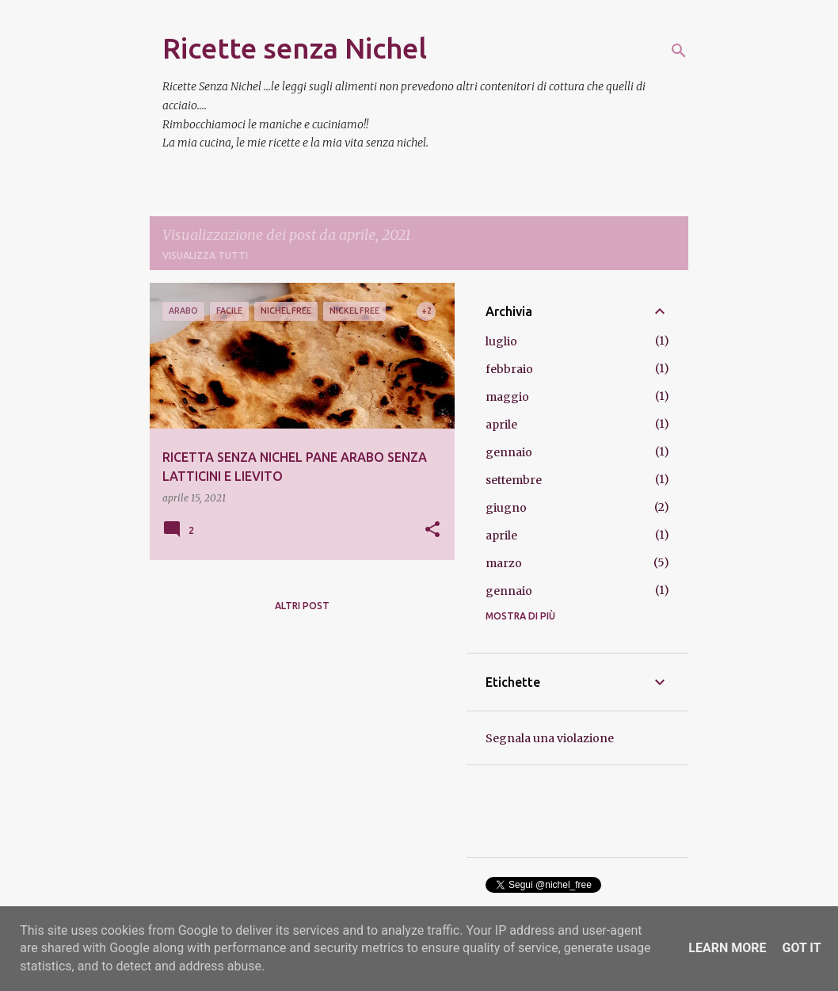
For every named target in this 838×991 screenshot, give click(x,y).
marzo (504, 563)
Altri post (302, 605)
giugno (506, 508)
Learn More (727, 947)
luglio (501, 341)
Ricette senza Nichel (294, 48)
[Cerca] (678, 51)
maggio (507, 397)
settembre (514, 480)
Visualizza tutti (205, 255)
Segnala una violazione (550, 738)
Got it (801, 947)
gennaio (509, 452)
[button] (432, 530)
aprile (501, 424)
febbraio (509, 369)
